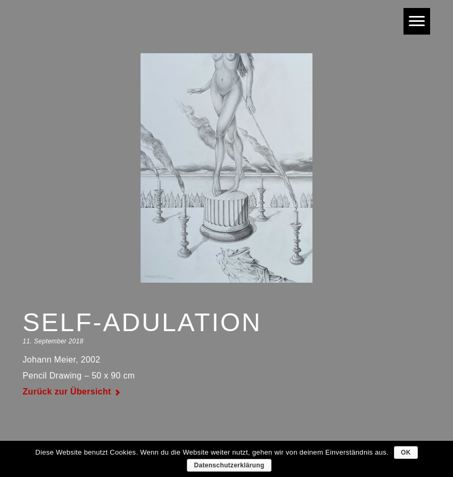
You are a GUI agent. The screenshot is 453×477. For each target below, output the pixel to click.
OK (406, 452)
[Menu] (416, 21)
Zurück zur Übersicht (67, 391)
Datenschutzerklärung (229, 465)
